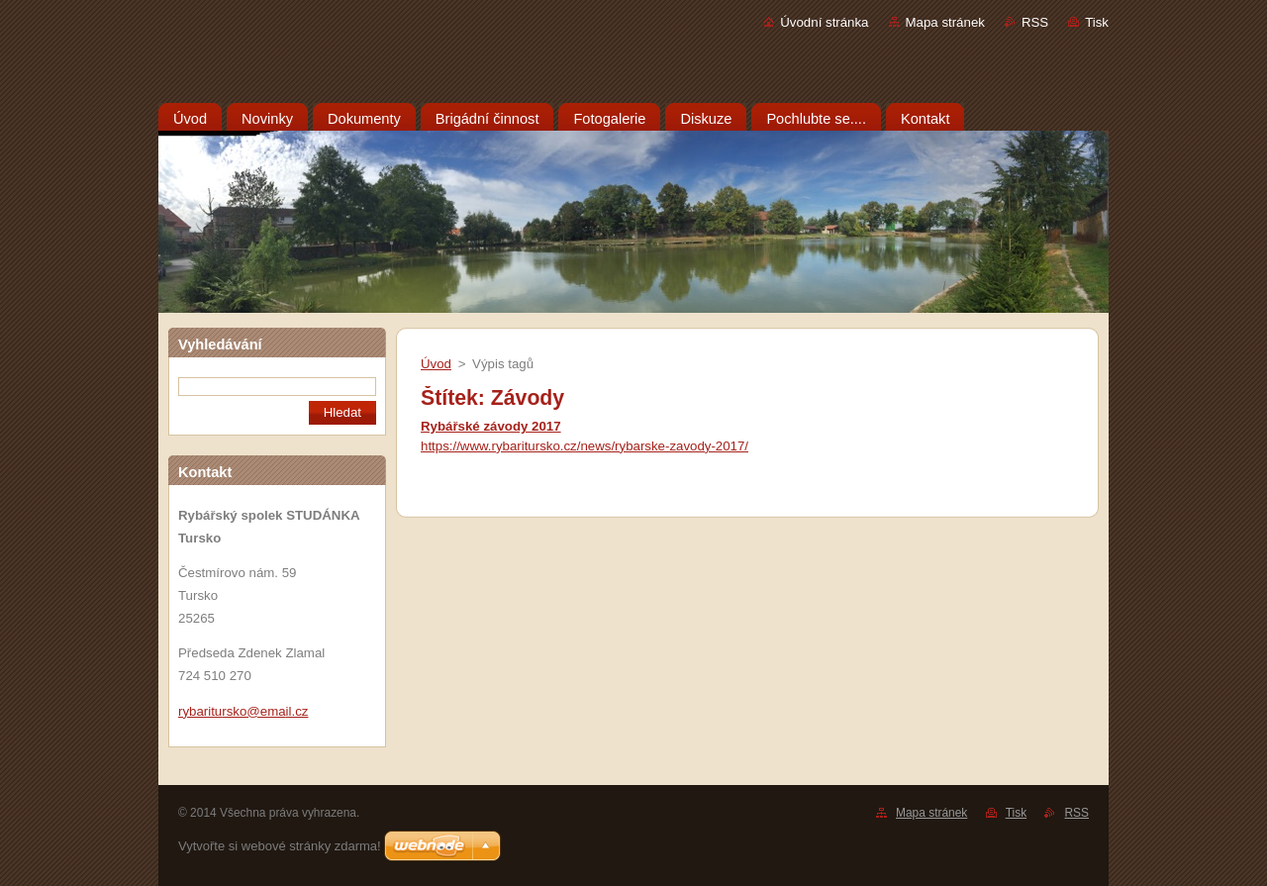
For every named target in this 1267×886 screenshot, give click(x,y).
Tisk (1097, 22)
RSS (1035, 22)
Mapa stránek (945, 22)
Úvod (436, 363)
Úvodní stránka (824, 22)
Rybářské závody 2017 (491, 426)
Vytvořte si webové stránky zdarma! (279, 845)
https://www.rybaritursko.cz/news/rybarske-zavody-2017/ (584, 446)
